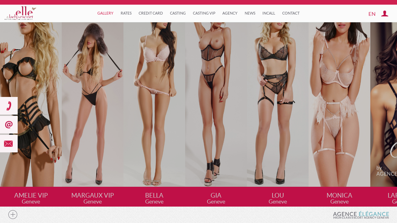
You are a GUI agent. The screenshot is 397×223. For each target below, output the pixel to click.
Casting (178, 13)
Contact (291, 13)
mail (9, 143)
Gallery (105, 13)
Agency (230, 13)
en (372, 14)
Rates (126, 13)
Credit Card (151, 13)
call (9, 106)
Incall (268, 13)
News (250, 13)
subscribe (9, 124)
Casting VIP (204, 13)
